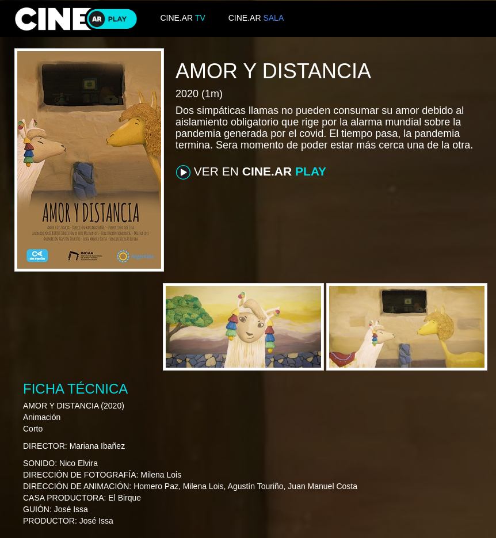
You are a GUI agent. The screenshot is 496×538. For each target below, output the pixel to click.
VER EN (251, 172)
